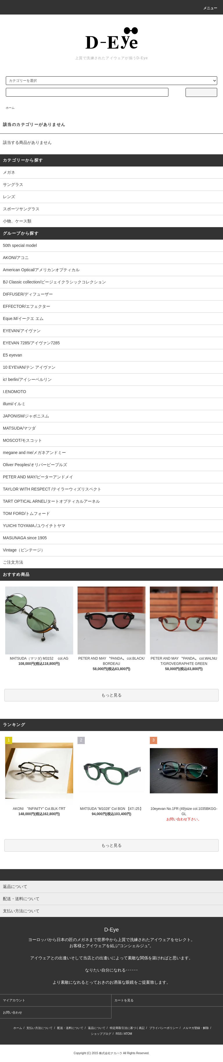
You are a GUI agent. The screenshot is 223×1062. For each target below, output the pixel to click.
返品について (96, 1028)
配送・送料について (70, 1028)
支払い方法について (39, 1028)
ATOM (128, 1033)
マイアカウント (14, 1000)
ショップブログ (101, 1033)
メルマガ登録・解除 (196, 1028)
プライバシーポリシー (163, 1028)
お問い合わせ (12, 1012)
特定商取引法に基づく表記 (127, 1028)
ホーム (10, 107)
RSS (119, 1033)
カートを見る (124, 1000)
